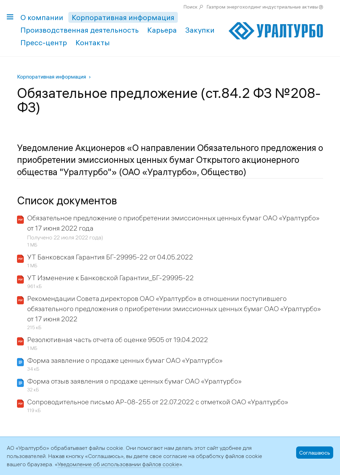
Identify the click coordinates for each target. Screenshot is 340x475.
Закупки (200, 30)
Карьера (162, 30)
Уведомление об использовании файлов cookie (118, 464)
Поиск (191, 7)
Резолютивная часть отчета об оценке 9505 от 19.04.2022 (117, 339)
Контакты (92, 42)
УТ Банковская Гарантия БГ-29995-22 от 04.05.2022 (110, 257)
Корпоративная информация (123, 17)
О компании (41, 17)
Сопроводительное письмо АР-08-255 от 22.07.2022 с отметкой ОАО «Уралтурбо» (157, 401)
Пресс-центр (43, 42)
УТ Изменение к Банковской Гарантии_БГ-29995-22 (110, 277)
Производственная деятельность (79, 30)
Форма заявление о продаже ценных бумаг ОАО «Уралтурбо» (125, 360)
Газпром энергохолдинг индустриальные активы (262, 7)
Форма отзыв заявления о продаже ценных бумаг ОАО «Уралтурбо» (134, 381)
